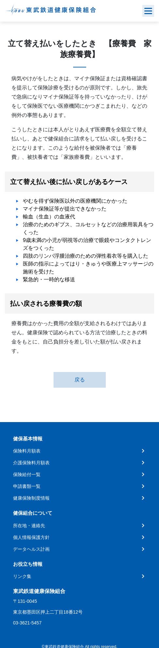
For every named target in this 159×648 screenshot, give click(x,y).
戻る (79, 379)
